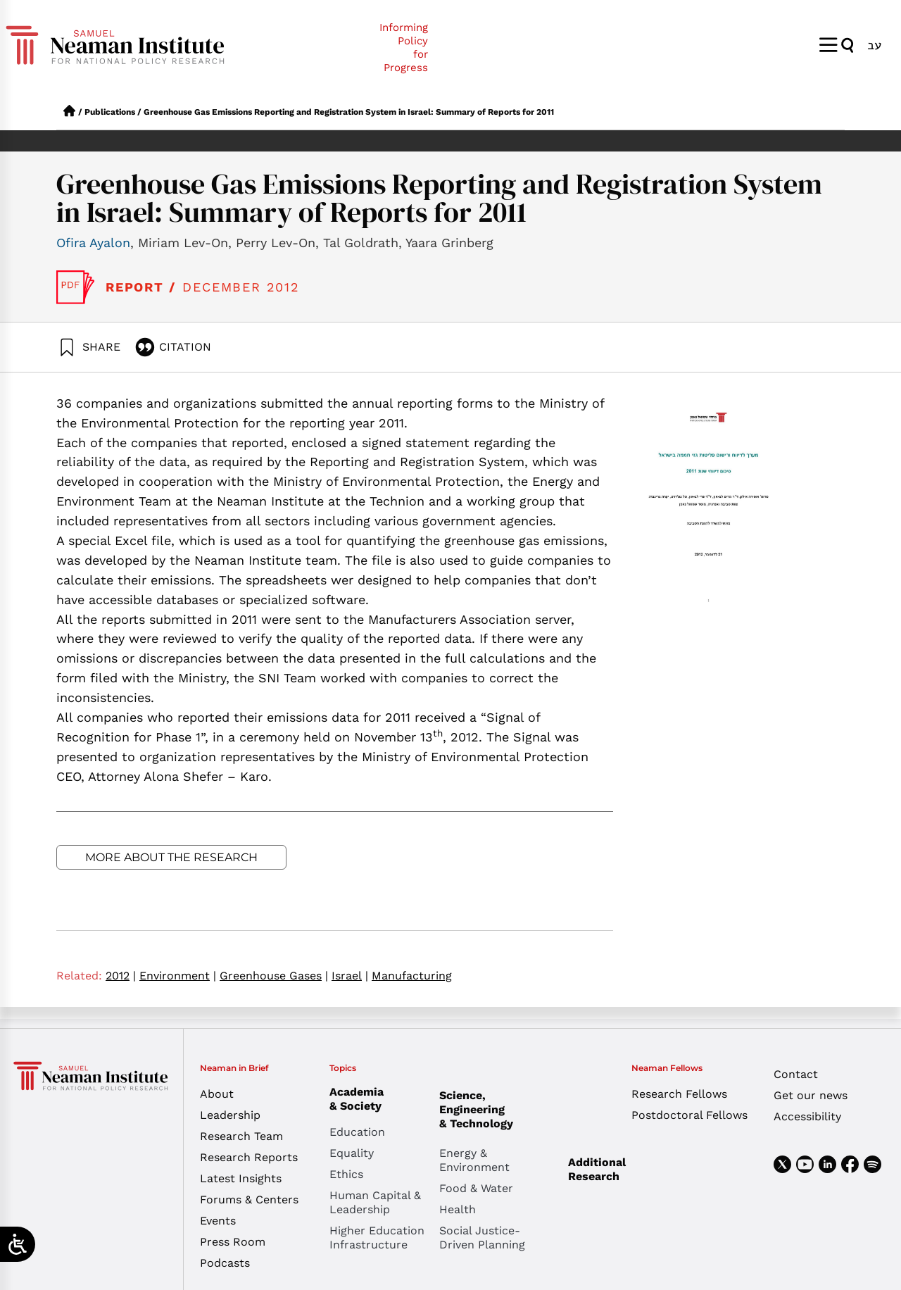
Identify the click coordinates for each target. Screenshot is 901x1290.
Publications (109, 112)
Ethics (346, 1174)
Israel (350, 975)
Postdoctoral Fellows (689, 1115)
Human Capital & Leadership (375, 1202)
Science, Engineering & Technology (494, 1109)
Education (357, 1132)
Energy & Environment (474, 1160)
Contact (796, 1074)
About (217, 1094)
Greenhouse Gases (274, 975)
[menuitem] (874, 45)
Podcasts (225, 1263)
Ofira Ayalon (93, 242)
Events (218, 1220)
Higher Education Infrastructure (376, 1237)
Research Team (241, 1136)
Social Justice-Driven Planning (482, 1237)
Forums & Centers (249, 1199)
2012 (121, 975)
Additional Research (597, 1169)
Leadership (230, 1115)
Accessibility (807, 1116)
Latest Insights (241, 1178)
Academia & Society (360, 1099)
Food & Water (476, 1188)
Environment (177, 975)
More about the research (171, 857)
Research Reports (249, 1157)
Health (457, 1209)
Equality (351, 1153)
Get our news (811, 1095)
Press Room (232, 1241)
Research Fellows (679, 1094)
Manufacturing (412, 975)
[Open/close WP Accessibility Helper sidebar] (17, 1244)
